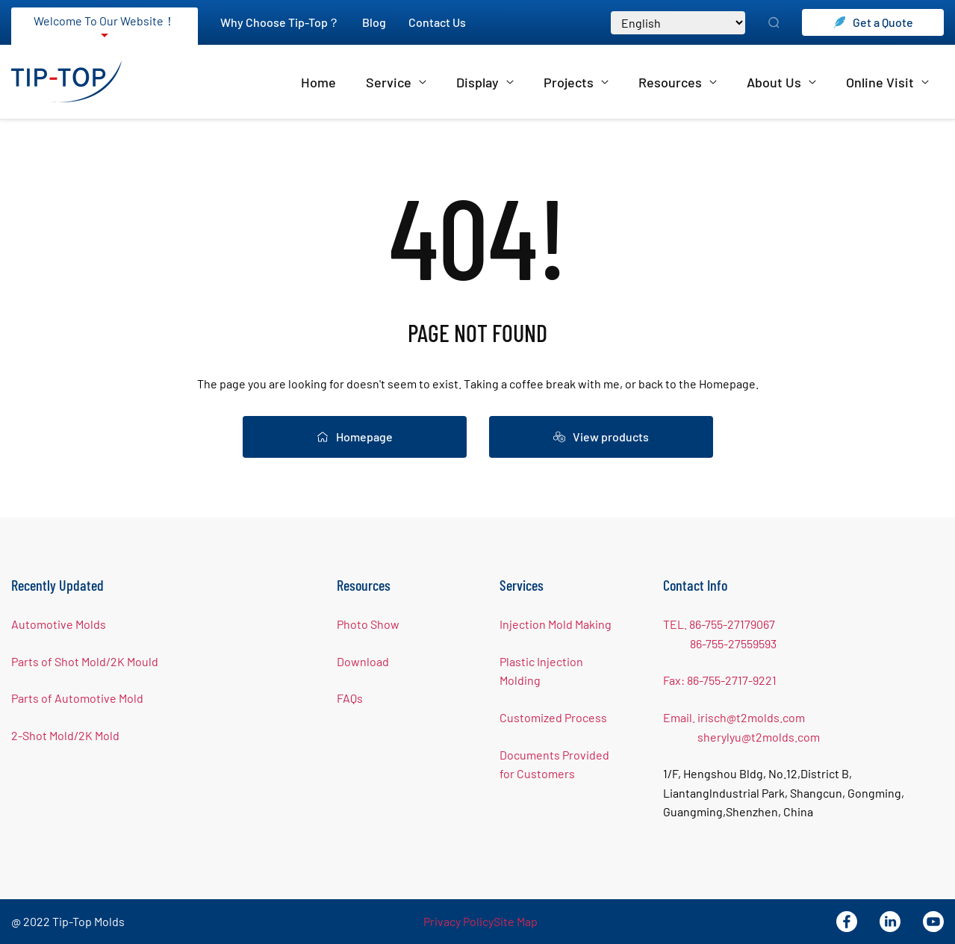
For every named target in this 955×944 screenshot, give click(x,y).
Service (396, 82)
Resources (677, 82)
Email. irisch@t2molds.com (734, 717)
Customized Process (553, 717)
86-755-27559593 (733, 643)
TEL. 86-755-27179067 (719, 624)
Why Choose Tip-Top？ (280, 22)
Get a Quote (873, 22)
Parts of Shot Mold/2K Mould (84, 661)
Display (485, 82)
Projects (576, 82)
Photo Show (368, 624)
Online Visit (887, 82)
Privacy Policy (458, 921)
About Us (781, 82)
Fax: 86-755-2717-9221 (720, 680)
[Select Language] (678, 22)
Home (318, 82)
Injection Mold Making (556, 624)
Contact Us (437, 22)
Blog (374, 22)
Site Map (516, 921)
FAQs (350, 698)
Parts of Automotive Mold (77, 698)
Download (363, 661)
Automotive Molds (58, 624)
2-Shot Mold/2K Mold (65, 735)
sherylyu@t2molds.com (758, 737)
